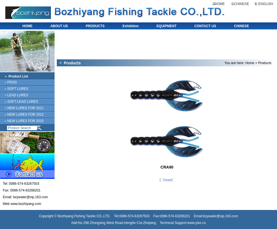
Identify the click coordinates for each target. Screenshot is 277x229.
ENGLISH (265, 4)
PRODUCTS (95, 26)
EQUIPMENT (167, 26)
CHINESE (241, 4)
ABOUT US (59, 26)
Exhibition (131, 26)
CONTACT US (205, 26)
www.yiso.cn (196, 223)
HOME (220, 4)
